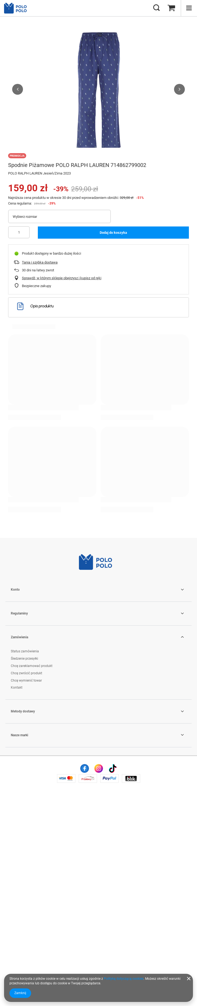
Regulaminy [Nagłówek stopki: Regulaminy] (19, 823)
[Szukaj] (156, 8)
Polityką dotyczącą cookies (123, 979)
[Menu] (189, 8)
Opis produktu (35, 306)
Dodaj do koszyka (113, 233)
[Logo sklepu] (17, 8)
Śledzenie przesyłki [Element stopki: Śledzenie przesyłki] (24, 868)
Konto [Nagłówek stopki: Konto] (15, 799)
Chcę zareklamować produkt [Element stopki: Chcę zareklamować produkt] (31, 876)
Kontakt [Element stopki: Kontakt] (16, 897)
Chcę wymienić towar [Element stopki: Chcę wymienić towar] (26, 890)
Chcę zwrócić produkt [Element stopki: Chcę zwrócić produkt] (26, 883)
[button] (17, 89)
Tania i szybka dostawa (40, 262)
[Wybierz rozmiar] (59, 216)
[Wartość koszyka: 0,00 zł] (171, 8)
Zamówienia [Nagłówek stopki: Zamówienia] (19, 847)
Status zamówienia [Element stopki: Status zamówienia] (25, 861)
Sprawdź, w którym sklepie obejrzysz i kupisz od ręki (61, 278)
